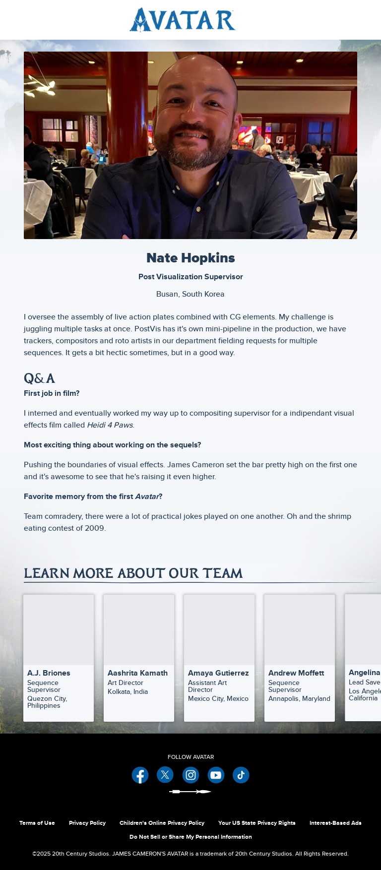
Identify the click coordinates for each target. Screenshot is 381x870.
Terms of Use (37, 822)
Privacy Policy (87, 822)
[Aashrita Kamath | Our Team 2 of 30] (139, 629)
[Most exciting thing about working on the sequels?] (190, 445)
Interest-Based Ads (336, 822)
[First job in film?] (190, 393)
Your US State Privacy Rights (257, 822)
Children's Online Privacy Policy (162, 822)
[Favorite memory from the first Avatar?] (190, 496)
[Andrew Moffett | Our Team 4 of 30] (299, 629)
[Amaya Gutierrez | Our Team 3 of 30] (219, 629)
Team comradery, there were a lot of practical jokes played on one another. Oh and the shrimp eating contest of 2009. (187, 522)
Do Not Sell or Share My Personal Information (190, 836)
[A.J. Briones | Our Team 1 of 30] (58, 629)
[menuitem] (350, 20)
